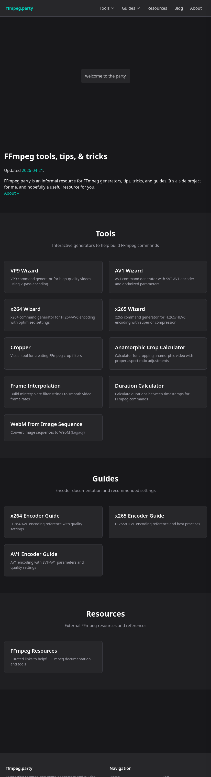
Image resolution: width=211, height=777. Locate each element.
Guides (131, 8)
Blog (178, 8)
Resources (157, 8)
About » (11, 193)
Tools (107, 8)
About (196, 8)
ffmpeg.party (19, 8)
